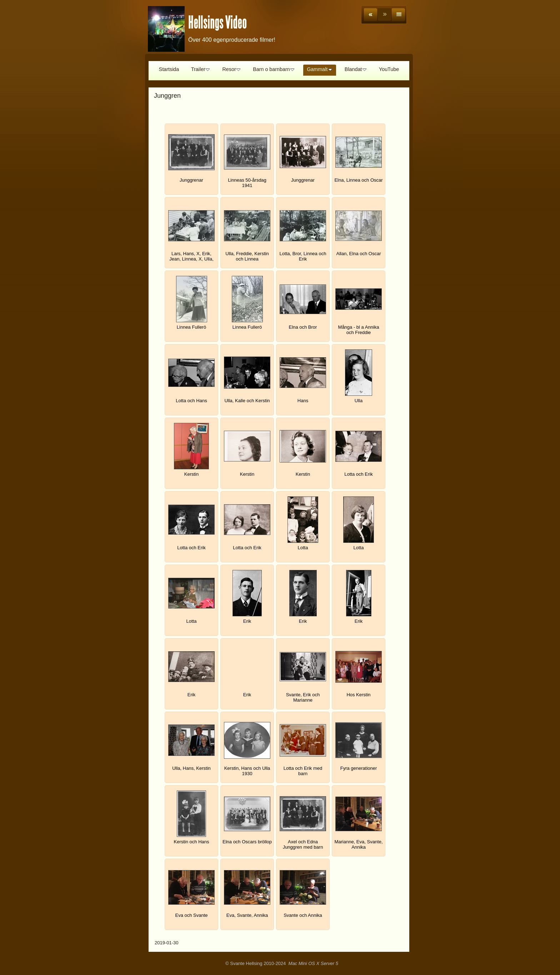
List (398, 14)
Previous (370, 14)
